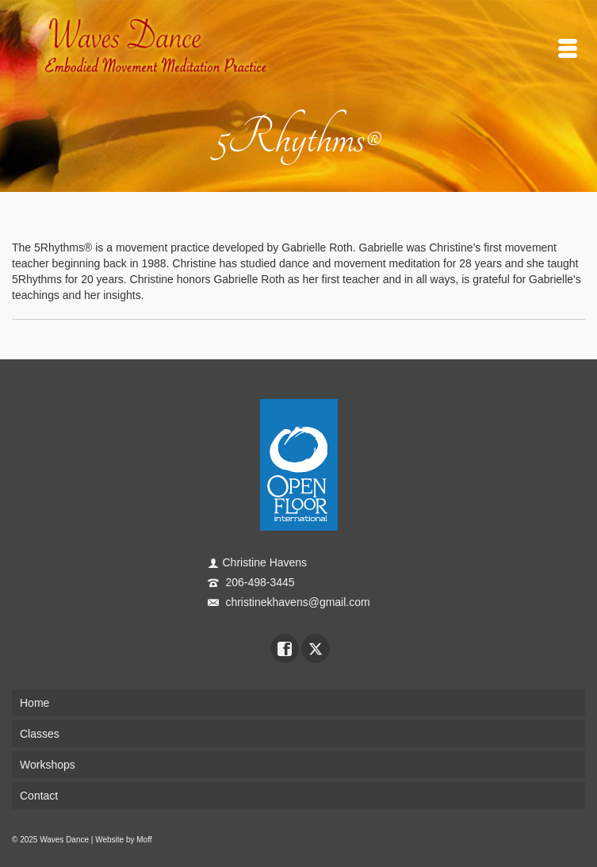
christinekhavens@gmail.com (289, 602)
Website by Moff (123, 839)
